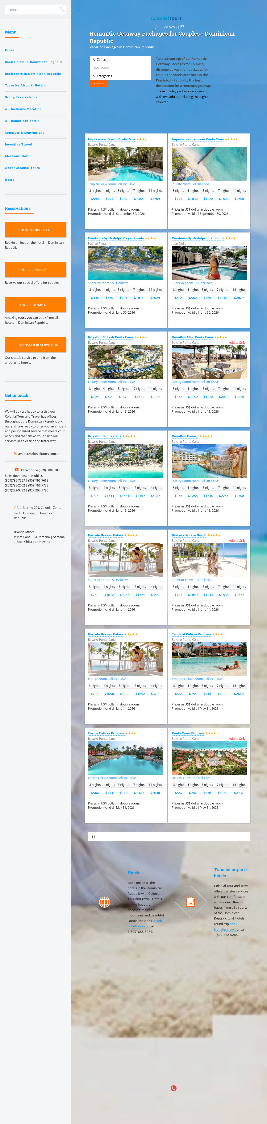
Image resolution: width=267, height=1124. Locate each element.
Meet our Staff (17, 156)
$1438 (208, 396)
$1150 (193, 396)
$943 (207, 693)
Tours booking (33, 305)
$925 (94, 495)
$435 (95, 297)
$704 (95, 396)
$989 (123, 198)
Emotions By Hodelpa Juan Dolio (198, 238)
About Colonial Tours (22, 168)
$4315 (156, 495)
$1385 (139, 198)
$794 (94, 693)
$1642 (139, 396)
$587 (179, 792)
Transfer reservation (39, 345)
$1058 (109, 693)
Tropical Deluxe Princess (191, 634)
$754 (193, 693)
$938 (109, 396)
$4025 (239, 396)
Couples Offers (33, 270)
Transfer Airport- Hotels (25, 85)
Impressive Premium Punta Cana (198, 139)
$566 (179, 693)
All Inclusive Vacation (23, 109)
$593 (95, 198)
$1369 (222, 792)
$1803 (224, 198)
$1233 (109, 495)
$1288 (208, 198)
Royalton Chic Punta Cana (192, 337)
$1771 (140, 594)
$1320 (222, 693)
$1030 (193, 198)
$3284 (155, 396)
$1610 (208, 495)
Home (9, 50)
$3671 (239, 594)
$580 (109, 297)
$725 (123, 297)
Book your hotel (35, 230)
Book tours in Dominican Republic (33, 74)
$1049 (193, 594)
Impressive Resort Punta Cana (112, 139)
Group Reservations (21, 97)
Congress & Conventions (24, 132)
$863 (178, 396)
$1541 (124, 495)
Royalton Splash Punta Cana (110, 337)
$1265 (124, 594)
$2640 (239, 693)
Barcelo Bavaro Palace (105, 535)
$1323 (124, 693)
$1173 (123, 396)
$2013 (224, 396)
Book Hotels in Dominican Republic (34, 62)
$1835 (224, 594)
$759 (94, 594)
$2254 (224, 495)
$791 (109, 198)
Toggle (78, 9)
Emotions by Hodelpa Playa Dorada (116, 238)
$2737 (239, 792)
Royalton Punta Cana (104, 436)
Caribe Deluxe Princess (106, 733)
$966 (178, 495)
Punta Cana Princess (188, 733)
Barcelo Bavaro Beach (189, 535)
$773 (178, 198)
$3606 (239, 198)
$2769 (155, 198)
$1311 (208, 594)
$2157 (140, 495)
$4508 (239, 495)
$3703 (156, 693)
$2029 (155, 297)
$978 (207, 792)
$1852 (140, 693)
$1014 (139, 297)
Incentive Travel (18, 144)
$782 (193, 792)
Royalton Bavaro (185, 436)
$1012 (109, 594)
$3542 (156, 594)
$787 (178, 594)
